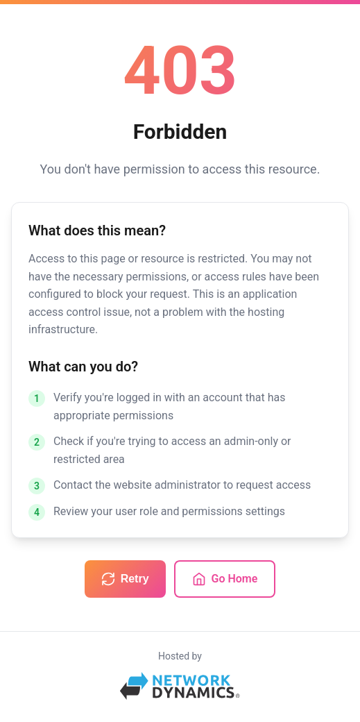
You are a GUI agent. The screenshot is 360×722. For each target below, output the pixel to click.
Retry (125, 579)
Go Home (225, 579)
